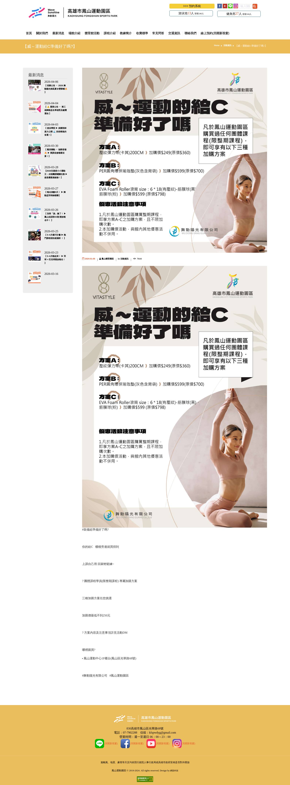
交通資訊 (174, 33)
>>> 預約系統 (192, 6)
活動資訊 (227, 45)
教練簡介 (126, 33)
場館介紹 (74, 33)
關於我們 (42, 33)
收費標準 (142, 33)
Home (214, 45)
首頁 (29, 33)
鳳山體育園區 (111, 258)
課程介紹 (110, 33)
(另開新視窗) (102, 743)
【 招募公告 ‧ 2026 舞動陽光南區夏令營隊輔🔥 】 (55, 88)
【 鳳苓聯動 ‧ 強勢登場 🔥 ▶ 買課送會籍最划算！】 (55, 152)
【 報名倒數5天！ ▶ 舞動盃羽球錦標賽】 (55, 195)
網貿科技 (174, 770)
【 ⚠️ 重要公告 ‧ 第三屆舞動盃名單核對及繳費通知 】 (55, 110)
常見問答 (158, 33)
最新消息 (58, 33)
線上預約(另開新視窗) (215, 33)
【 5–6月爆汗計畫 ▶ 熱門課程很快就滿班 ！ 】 (55, 238)
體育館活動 (92, 33)
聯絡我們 (190, 33)
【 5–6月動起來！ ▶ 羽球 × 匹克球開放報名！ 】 (55, 259)
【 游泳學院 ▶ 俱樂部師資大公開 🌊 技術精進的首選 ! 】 (55, 131)
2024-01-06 (91, 258)
